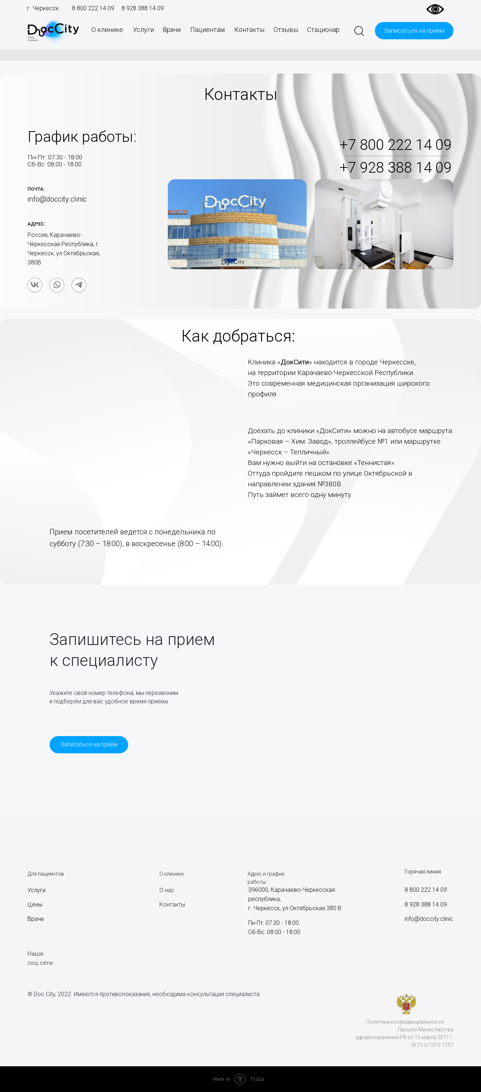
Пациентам (207, 29)
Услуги (143, 29)
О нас (166, 890)
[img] (35, 285)
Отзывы (286, 29)
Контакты (249, 29)
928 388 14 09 (144, 8)
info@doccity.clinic (429, 918)
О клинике (107, 29)
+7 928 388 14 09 (396, 167)
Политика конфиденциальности (405, 1022)
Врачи (172, 29)
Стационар (323, 29)
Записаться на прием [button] (414, 30)
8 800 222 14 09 (93, 8)
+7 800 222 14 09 (396, 145)
